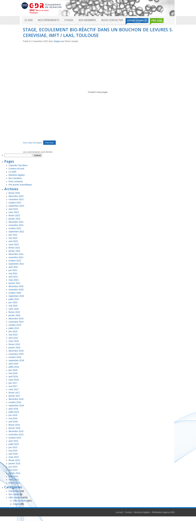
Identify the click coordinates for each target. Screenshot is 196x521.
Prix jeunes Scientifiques (20, 184)
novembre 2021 (16, 257)
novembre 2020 (16, 289)
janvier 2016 (14, 428)
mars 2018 (14, 380)
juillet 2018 (14, 367)
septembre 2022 (16, 231)
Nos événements (48, 20)
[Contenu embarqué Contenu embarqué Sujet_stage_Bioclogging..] (98, 92)
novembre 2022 (16, 225)
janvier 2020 (14, 315)
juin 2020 (13, 302)
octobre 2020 (15, 293)
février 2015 (14, 460)
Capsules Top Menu (18, 165)
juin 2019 (13, 331)
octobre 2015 (15, 437)
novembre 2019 (16, 322)
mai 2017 (13, 386)
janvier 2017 (14, 396)
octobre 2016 (15, 402)
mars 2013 (14, 479)
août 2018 (13, 363)
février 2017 (14, 392)
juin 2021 (13, 270)
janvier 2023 (14, 218)
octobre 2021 (15, 260)
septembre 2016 (16, 405)
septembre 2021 (16, 264)
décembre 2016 (16, 399)
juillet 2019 (14, 328)
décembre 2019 (16, 318)
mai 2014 (13, 470)
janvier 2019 (14, 347)
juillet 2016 (14, 412)
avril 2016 (13, 421)
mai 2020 (13, 305)
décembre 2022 (16, 222)
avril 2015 (13, 454)
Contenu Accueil (16, 168)
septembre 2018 (16, 360)
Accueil (119, 512)
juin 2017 (13, 383)
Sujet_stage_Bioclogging (32, 143)
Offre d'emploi (15, 497)
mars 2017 (14, 389)
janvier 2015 (14, 463)
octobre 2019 (15, 325)
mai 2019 (13, 334)
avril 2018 (13, 376)
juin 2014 (13, 466)
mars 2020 (14, 309)
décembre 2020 (16, 286)
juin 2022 (13, 235)
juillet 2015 (14, 444)
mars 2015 (14, 457)
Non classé (14, 494)
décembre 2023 (16, 196)
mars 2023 (14, 212)
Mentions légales (17, 175)
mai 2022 (13, 238)
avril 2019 (13, 338)
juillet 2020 (14, 299)
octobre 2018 (15, 357)
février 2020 (14, 312)
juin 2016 (13, 415)
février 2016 (14, 425)
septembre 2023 (16, 206)
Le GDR (28, 20)
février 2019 (14, 344)
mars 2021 (14, 280)
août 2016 (13, 409)
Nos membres (87, 20)
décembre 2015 (16, 431)
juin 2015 (13, 447)
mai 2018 (13, 373)
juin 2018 (13, 370)
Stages (68, 20)
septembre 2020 (16, 296)
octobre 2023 (15, 202)
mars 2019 (14, 341)
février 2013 (14, 483)
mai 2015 (13, 450)
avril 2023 (13, 209)
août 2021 (13, 267)
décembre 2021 (16, 254)
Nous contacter (112, 20)
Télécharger (49, 143)
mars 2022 (14, 244)
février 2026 (14, 193)
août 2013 (13, 476)
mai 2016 (13, 418)
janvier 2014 (14, 473)
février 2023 (14, 215)
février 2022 (14, 247)
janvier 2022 (14, 251)
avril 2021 (13, 276)
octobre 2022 (15, 228)
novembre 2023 (16, 199)
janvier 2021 (14, 283)
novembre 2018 (16, 354)
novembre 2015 (16, 434)
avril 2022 (13, 241)
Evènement (14, 491)
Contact (128, 512)
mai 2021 (13, 273)
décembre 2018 (16, 351)
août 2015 (13, 441)
